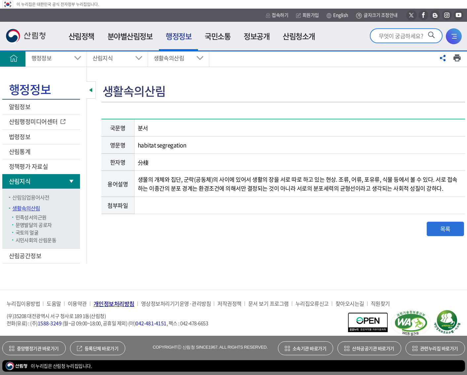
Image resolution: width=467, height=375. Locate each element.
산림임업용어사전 (30, 197)
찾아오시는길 (349, 303)
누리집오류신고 (312, 303)
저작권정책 (229, 303)
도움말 (54, 303)
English (337, 15)
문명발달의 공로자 (34, 225)
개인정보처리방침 (114, 303)
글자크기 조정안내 (376, 15)
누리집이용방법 (23, 303)
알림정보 (20, 106)
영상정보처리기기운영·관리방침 (176, 303)
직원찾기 (380, 303)
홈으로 (13, 58)
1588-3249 (49, 323)
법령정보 (20, 136)
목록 (445, 229)
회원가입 (307, 15)
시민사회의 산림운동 (36, 240)
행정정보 (41, 58)
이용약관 (77, 303)
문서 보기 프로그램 (268, 303)
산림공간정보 (26, 255)
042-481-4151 (151, 323)
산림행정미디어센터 (34, 121)
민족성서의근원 (31, 217)
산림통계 (20, 151)
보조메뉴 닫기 (91, 90)
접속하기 (277, 15)
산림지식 (103, 58)
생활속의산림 (169, 58)
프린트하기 (457, 58)
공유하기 (443, 58)
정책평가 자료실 (28, 166)
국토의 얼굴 (27, 232)
